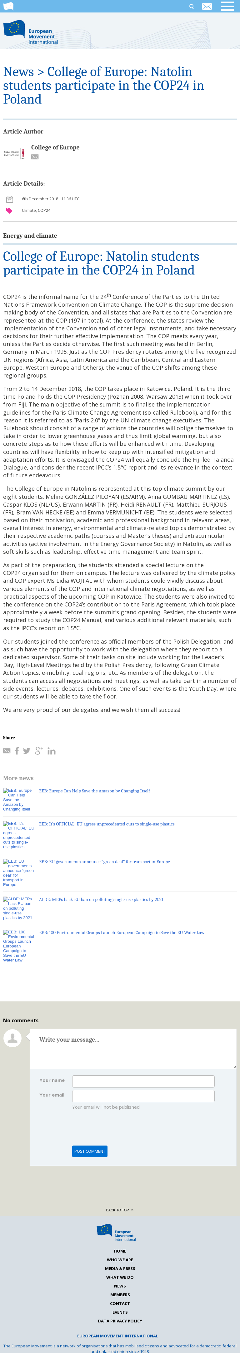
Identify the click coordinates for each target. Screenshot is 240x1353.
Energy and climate (30, 235)
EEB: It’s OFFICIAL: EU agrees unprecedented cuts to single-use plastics (107, 822)
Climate (29, 210)
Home (120, 1224)
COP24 (44, 210)
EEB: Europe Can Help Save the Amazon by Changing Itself (94, 791)
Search (191, 6)
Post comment (89, 1124)
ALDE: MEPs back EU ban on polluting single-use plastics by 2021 (101, 885)
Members (120, 1268)
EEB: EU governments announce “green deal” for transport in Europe (104, 854)
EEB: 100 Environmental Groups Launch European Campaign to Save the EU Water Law (121, 917)
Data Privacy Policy (120, 1294)
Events (120, 1285)
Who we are (120, 1233)
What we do (120, 1250)
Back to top (120, 1183)
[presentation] (119, 1104)
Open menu (230, 6)
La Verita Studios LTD (220, 1343)
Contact (120, 1277)
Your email (51, 1068)
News (18, 72)
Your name (52, 1053)
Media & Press (120, 1242)
